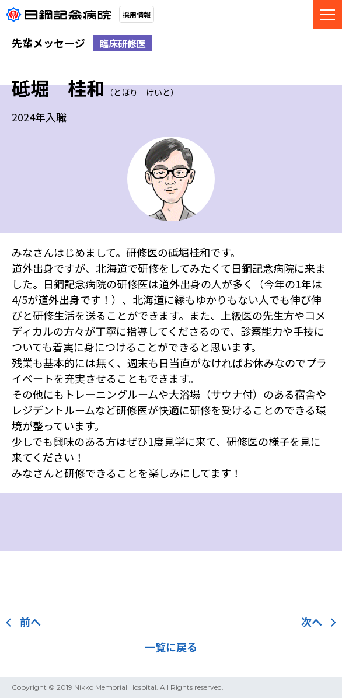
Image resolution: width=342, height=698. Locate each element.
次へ (318, 621)
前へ (23, 621)
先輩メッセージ (48, 42)
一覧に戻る (171, 646)
